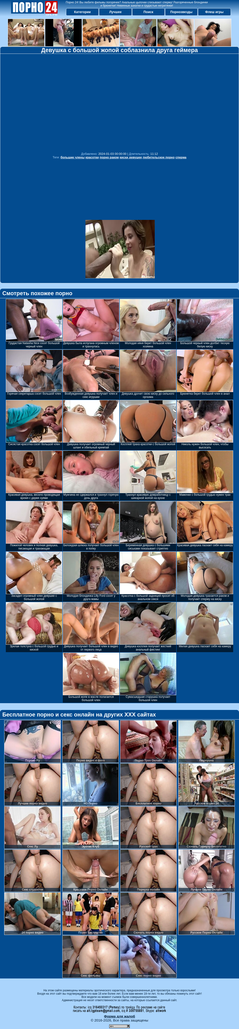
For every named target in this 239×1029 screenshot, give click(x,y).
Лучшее (115, 12)
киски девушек (131, 157)
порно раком (109, 157)
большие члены (72, 157)
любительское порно (159, 157)
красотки (92, 157)
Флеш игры (214, 12)
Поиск (148, 12)
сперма (181, 157)
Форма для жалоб (119, 1016)
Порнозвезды (181, 12)
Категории (82, 12)
